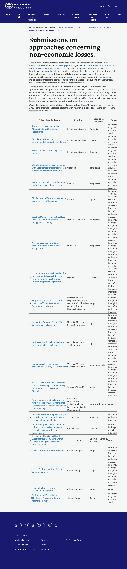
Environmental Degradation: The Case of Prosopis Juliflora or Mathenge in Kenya (46, 498)
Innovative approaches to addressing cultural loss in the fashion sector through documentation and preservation (49, 428)
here (84, 105)
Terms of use (21, 545)
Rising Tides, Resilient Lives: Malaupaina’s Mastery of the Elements (49, 365)
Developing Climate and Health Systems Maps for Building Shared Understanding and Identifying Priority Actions (47, 440)
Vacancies (45, 549)
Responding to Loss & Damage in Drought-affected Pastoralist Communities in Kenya (47, 303)
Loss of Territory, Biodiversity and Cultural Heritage (47, 470)
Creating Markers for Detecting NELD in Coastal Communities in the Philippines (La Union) (48, 220)
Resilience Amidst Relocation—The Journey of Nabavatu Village (48, 343)
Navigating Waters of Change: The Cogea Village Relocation (47, 323)
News (120, 14)
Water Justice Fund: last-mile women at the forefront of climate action (49, 183)
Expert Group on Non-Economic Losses (44, 30)
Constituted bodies (65, 27)
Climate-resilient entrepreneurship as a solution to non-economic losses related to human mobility (49, 417)
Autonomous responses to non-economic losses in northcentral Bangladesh (46, 246)
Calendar (61, 14)
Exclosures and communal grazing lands (47, 152)
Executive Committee (93, 68)
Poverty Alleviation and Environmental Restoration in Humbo (49, 140)
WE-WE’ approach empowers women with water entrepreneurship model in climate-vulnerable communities (49, 168)
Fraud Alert (46, 540)
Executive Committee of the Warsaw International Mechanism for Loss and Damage (95, 27)
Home (7, 14)
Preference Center (75, 540)
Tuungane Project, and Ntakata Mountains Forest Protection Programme (46, 129)
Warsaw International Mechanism (48, 68)
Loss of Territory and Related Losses (48, 450)
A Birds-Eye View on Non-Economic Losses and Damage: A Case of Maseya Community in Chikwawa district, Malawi (49, 386)
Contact (44, 545)
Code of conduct (23, 540)
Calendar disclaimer (25, 549)
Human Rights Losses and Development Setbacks (43, 489)
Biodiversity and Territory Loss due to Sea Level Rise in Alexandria (49, 199)
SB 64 (18, 15)
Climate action (76, 15)
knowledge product (64, 65)
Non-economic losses (105, 65)
